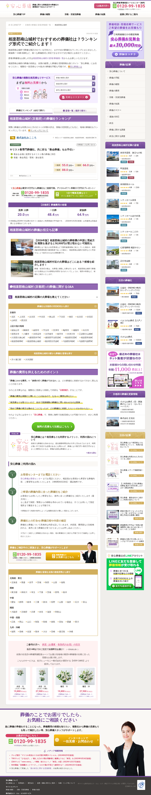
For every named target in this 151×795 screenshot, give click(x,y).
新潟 (45, 602)
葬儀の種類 (45, 14)
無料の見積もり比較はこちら (53, 426)
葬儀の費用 (114, 90)
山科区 (14, 320)
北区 (13, 317)
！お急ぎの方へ (102, 6)
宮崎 (53, 632)
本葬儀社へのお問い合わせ (86, 145)
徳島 (53, 622)
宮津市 (56, 330)
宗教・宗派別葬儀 (73, 14)
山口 (29, 622)
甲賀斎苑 (124, 168)
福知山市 (15, 330)
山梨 (61, 602)
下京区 (62, 317)
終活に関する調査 (117, 136)
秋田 (47, 582)
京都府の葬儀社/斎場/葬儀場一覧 (38, 25)
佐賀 (29, 632)
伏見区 (90, 317)
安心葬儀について (117, 71)
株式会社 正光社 (127, 418)
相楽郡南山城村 (34, 341)
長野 (53, 602)
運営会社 (31, 783)
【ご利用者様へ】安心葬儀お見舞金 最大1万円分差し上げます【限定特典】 (131, 486)
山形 (55, 582)
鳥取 (37, 622)
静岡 (21, 602)
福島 (63, 582)
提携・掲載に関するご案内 (46, 783)
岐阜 (29, 602)
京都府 (24, 612)
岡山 (21, 622)
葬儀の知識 (100, 14)
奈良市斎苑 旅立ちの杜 (131, 153)
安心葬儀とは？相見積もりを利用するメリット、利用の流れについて (131, 445)
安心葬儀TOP (19, 14)
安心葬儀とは (76, 66)
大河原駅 (29, 359)
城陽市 (76, 330)
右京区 (80, 317)
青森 (23, 582)
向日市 (86, 330)
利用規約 (121, 9)
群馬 (57, 592)
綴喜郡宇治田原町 (53, 337)
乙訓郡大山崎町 (86, 334)
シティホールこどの (129, 231)
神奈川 (24, 592)
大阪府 (14, 612)
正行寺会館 (125, 261)
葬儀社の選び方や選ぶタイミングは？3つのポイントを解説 (132, 540)
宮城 (39, 582)
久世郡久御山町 (18, 337)
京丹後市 (49, 334)
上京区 (22, 317)
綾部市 (36, 330)
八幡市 (26, 334)
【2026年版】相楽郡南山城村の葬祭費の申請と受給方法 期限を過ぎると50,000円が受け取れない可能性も (64, 242)
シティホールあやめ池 (130, 216)
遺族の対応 (114, 116)
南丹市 (60, 334)
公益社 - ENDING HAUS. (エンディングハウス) (130, 289)
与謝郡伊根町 (69, 341)
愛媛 (69, 622)
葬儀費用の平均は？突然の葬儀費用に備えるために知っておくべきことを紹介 (131, 527)
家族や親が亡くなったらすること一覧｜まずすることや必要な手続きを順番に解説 (131, 513)
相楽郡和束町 (87, 337)
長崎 (21, 632)
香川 (77, 622)
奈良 (41, 612)
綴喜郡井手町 (35, 337)
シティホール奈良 (128, 200)
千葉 (41, 592)
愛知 (13, 602)
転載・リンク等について (67, 783)
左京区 (32, 317)
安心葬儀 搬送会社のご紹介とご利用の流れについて (131, 499)
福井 (69, 602)
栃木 (65, 592)
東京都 (14, 592)
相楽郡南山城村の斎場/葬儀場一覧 (48, 58)
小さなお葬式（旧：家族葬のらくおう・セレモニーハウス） (131, 404)
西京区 (24, 320)
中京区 (42, 317)
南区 (71, 317)
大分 (45, 632)
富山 (85, 602)
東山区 (52, 317)
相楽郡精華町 (17, 341)
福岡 (13, 632)
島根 (45, 622)
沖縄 (71, 632)
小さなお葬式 (126, 337)
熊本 (37, 632)
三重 (37, 602)
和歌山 (58, 612)
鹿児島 (62, 632)
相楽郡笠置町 (71, 337)
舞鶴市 (26, 330)
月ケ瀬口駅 (16, 359)
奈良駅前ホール (127, 184)
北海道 (14, 582)
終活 (111, 123)
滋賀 (49, 612)
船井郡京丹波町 (52, 341)
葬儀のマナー (115, 110)
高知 (61, 622)
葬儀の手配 (114, 78)
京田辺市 (37, 334)
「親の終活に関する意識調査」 (41, 768)
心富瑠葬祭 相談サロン (130, 247)
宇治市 (46, 330)
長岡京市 (15, 334)
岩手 (31, 582)
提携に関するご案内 (129, 14)
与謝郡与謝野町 (86, 341)
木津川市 (71, 334)
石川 (77, 602)
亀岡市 (66, 330)
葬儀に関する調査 (117, 130)
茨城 (49, 592)
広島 (13, 622)
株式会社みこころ (26, 137)
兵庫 (33, 612)
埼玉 (33, 592)
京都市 (13, 312)
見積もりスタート (75, 97)
